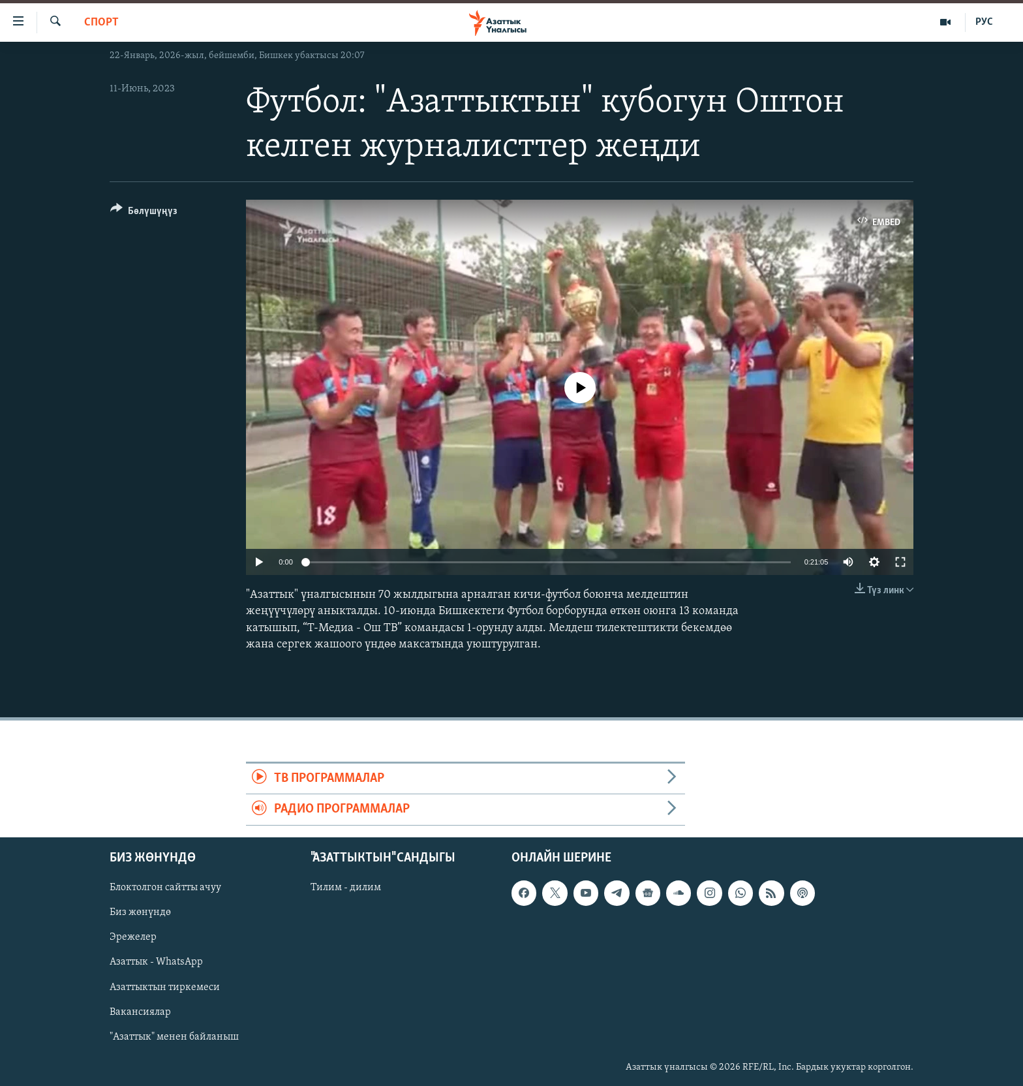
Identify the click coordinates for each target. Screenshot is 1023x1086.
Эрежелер (133, 937)
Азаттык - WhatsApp (156, 962)
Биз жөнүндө (140, 912)
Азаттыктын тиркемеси (165, 987)
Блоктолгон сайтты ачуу (165, 887)
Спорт (101, 22)
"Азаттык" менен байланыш (174, 1036)
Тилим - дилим (346, 887)
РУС (984, 22)
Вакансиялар (140, 1011)
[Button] (143, 213)
